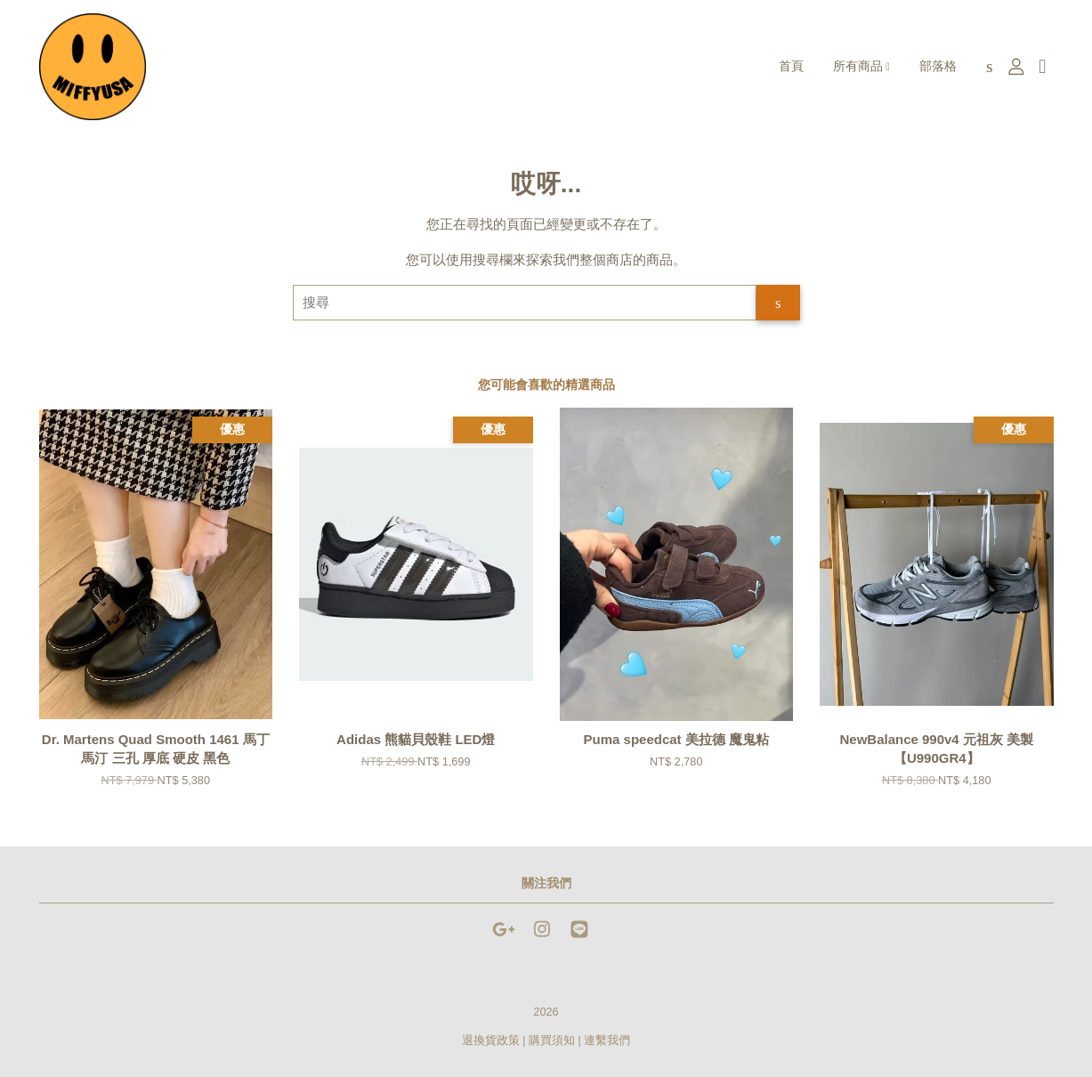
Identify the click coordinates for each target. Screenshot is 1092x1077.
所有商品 (861, 66)
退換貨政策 (491, 1040)
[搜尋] (525, 302)
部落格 (938, 66)
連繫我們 (607, 1040)
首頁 (791, 66)
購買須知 (552, 1040)
